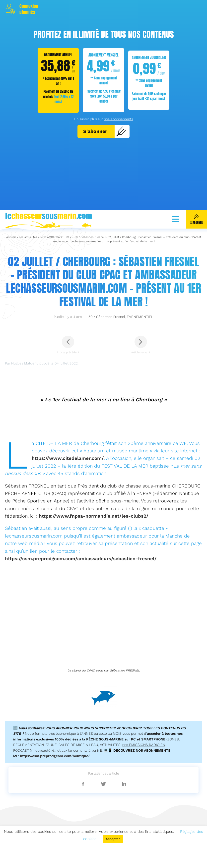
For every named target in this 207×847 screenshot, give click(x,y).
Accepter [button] (113, 839)
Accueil (11, 747)
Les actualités (28, 747)
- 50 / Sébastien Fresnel (88, 747)
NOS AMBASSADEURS (54, 747)
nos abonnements (118, 119)
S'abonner (105, 131)
